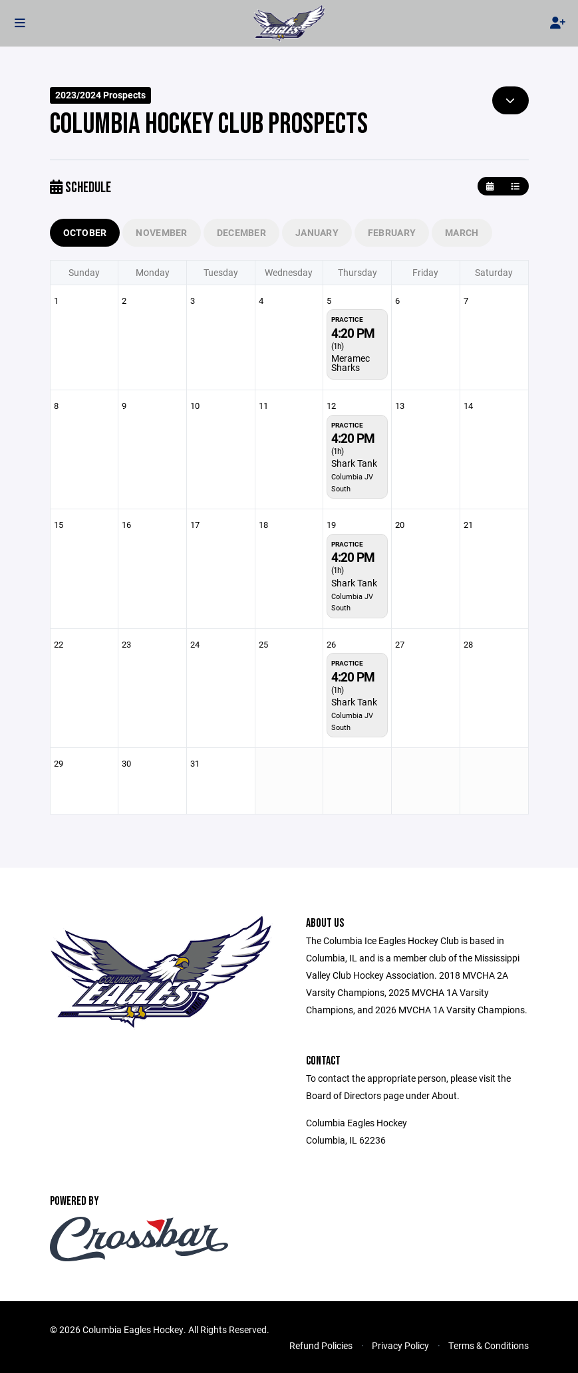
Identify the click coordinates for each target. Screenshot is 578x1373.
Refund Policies (321, 1345)
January (317, 232)
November (161, 232)
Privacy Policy (400, 1345)
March (461, 232)
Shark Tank (354, 463)
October (85, 232)
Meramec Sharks (350, 363)
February (392, 232)
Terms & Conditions (488, 1345)
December (241, 232)
